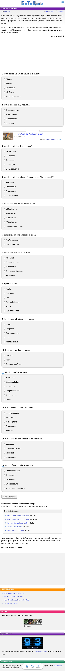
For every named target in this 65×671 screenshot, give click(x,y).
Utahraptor (9, 123)
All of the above (11, 342)
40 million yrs (10, 213)
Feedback (61, 11)
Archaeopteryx (10, 422)
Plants (7, 289)
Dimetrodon (9, 160)
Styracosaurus (10, 114)
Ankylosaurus (10, 378)
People (7, 306)
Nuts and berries (11, 311)
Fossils (7, 324)
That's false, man (11, 244)
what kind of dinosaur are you (18, 519)
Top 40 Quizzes (51, 139)
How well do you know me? (17, 523)
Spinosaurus (10, 191)
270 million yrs (10, 222)
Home (26, 666)
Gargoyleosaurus (11, 391)
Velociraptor (9, 453)
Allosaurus (9, 182)
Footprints (9, 329)
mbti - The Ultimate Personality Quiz (16, 600)
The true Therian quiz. (11, 603)
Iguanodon (9, 444)
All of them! (9, 275)
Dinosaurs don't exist (13, 364)
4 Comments (50, 11)
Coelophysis (10, 164)
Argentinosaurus (11, 413)
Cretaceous (9, 88)
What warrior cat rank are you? (14, 593)
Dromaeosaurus (11, 110)
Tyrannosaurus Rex (12, 448)
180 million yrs (10, 209)
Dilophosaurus (10, 119)
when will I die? (41, 652)
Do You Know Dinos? (15, 526)
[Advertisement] (33, 54)
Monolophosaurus (12, 471)
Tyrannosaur (10, 187)
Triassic (8, 79)
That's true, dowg (11, 240)
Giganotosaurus (11, 262)
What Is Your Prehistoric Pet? (18, 516)
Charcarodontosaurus (13, 271)
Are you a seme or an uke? (13, 596)
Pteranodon (9, 156)
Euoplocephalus (11, 382)
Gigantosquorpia (11, 169)
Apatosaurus (10, 457)
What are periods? (12, 97)
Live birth (8, 355)
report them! (58, 665)
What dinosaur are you (15, 530)
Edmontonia (9, 386)
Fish (6, 298)
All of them (9, 92)
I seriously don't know (13, 227)
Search (32, 666)
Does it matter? (11, 195)
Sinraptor (8, 431)
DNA (7, 337)
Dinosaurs (7, 11)
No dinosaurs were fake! (14, 488)
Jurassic (8, 83)
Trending (38, 666)
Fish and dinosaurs (12, 302)
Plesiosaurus (10, 151)
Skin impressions (11, 333)
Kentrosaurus (10, 395)
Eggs (7, 360)
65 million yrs (10, 218)
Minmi (7, 400)
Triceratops (9, 479)
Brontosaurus (10, 475)
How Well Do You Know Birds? (30, 134)
